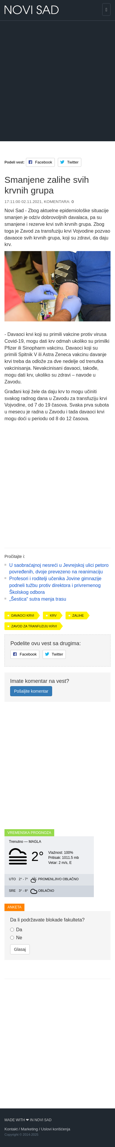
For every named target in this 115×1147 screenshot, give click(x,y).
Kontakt (11, 1129)
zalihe (78, 615)
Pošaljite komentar (31, 691)
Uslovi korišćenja (55, 1129)
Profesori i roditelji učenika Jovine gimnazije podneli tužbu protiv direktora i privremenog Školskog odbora (55, 585)
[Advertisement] (57, 81)
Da (16, 929)
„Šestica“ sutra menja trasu (37, 599)
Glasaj (20, 949)
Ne (16, 937)
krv (53, 615)
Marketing (29, 1129)
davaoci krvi (22, 615)
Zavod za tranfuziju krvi (34, 626)
